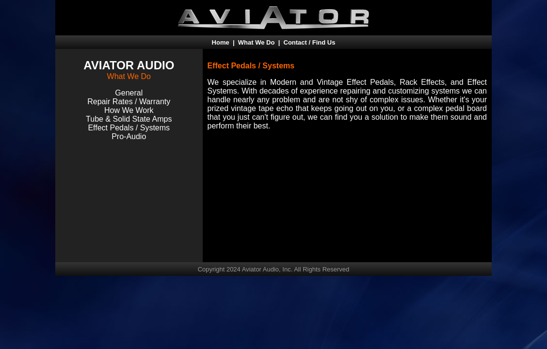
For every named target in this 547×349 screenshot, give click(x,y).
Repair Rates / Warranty (128, 101)
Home (220, 42)
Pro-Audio (129, 136)
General (129, 93)
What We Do (256, 42)
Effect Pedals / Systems (129, 128)
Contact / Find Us (310, 42)
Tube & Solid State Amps (129, 119)
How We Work (129, 110)
